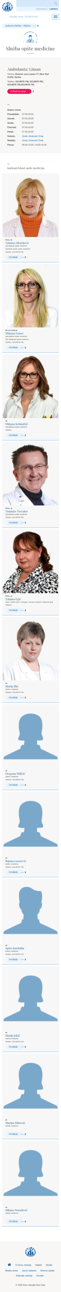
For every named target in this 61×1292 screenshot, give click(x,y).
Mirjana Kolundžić (16, 424)
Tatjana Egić (13, 599)
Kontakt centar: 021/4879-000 (24, 17)
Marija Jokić (12, 1035)
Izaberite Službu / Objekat (20, 25)
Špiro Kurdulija (14, 948)
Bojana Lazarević (15, 861)
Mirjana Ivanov (14, 333)
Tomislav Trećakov (16, 511)
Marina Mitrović (15, 1123)
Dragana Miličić (15, 773)
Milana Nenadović (16, 1210)
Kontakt (40, 1276)
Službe (49, 1265)
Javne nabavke (29, 1270)
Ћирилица (41, 9)
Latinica (54, 9)
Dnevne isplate (47, 1270)
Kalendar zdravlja (24, 1276)
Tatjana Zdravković (17, 243)
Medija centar (11, 1270)
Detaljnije (16, 257)
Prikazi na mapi (21, 91)
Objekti (38, 1265)
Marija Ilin (11, 686)
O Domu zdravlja (23, 1265)
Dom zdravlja (9, 1265)
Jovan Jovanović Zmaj (32, 136)
